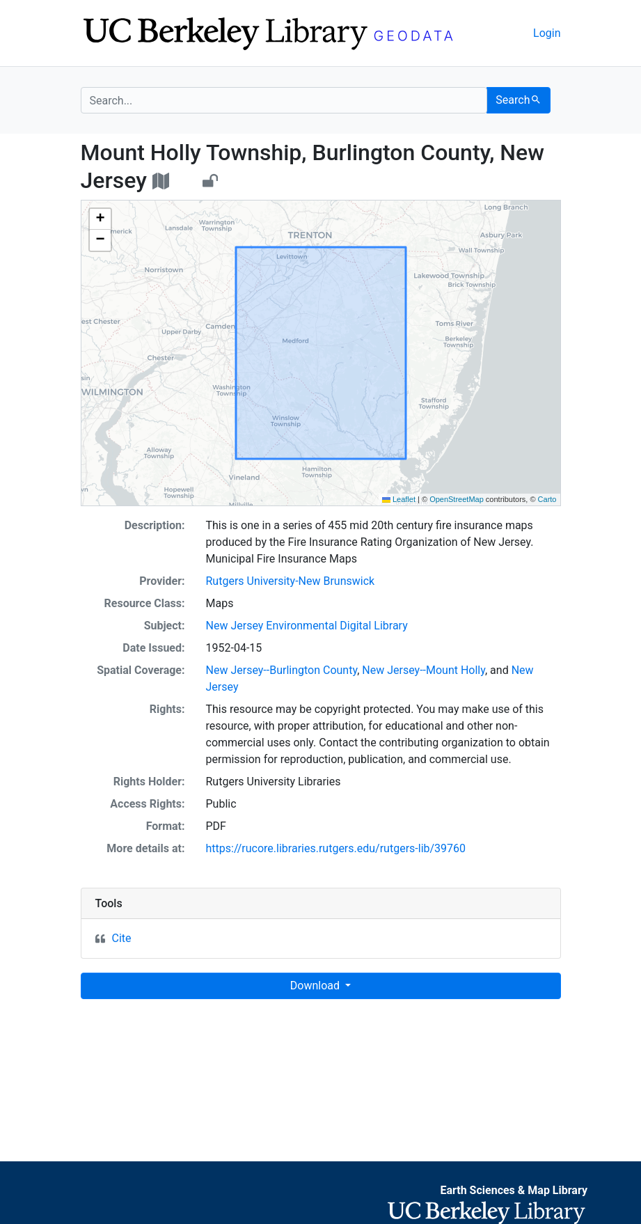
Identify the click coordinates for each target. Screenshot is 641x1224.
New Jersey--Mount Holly (423, 670)
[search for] (284, 100)
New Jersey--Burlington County (282, 670)
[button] (100, 219)
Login (546, 33)
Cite (122, 938)
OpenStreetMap (456, 499)
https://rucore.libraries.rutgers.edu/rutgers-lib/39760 (336, 848)
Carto (547, 499)
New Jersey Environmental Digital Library (307, 625)
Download (316, 985)
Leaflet (399, 499)
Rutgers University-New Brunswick (290, 581)
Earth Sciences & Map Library (513, 1190)
